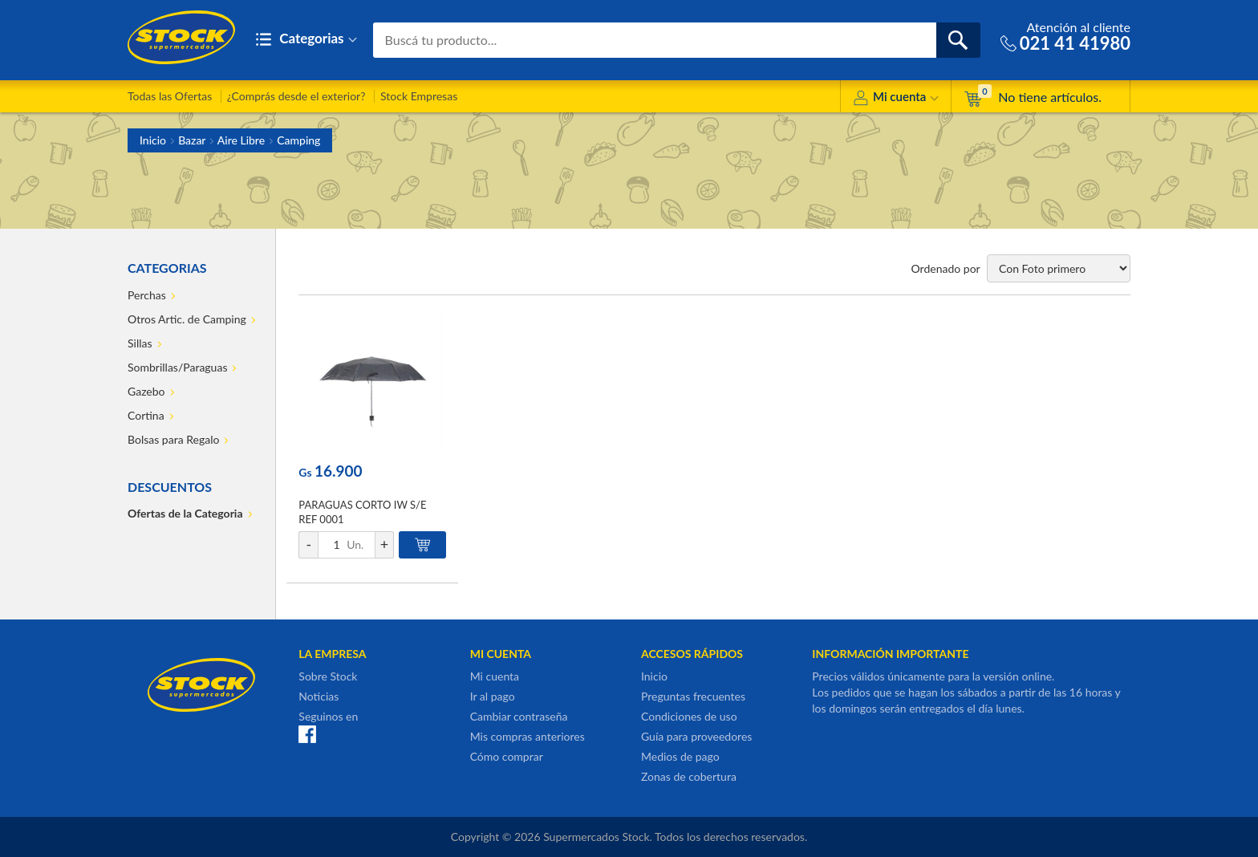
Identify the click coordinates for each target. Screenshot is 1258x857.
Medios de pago (680, 756)
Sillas (140, 343)
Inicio (153, 140)
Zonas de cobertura (689, 776)
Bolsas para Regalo (173, 439)
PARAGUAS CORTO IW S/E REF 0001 (362, 512)
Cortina (146, 415)
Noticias (318, 696)
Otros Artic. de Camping (187, 319)
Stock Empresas (418, 96)
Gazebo (146, 391)
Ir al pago (492, 696)
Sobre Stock (327, 676)
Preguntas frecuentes (693, 696)
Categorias (306, 39)
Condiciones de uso (689, 716)
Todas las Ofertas (170, 96)
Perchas (147, 295)
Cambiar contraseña (519, 716)
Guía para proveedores (696, 736)
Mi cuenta (896, 99)
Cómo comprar (506, 756)
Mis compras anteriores (527, 736)
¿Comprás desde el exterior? (296, 96)
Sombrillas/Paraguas (177, 367)
